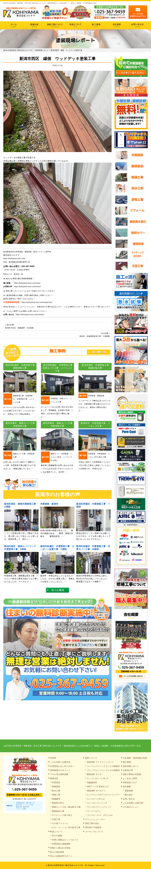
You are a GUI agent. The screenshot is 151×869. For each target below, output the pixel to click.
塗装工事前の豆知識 (132, 774)
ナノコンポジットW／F (97, 778)
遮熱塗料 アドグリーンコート (100, 762)
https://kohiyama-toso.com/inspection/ (37, 302)
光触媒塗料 (92, 782)
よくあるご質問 (130, 778)
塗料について (91, 758)
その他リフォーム (60, 823)
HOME (13, 25)
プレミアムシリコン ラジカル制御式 (103, 770)
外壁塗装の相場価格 (61, 844)
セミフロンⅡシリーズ (97, 803)
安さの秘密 (57, 836)
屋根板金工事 (58, 811)
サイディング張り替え (62, 815)
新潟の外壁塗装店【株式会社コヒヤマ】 (66, 865)
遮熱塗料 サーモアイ (96, 791)
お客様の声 (128, 770)
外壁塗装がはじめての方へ (62, 766)
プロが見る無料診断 (59, 774)
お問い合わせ (137, 25)
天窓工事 (56, 819)
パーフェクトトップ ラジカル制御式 (103, 766)
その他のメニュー (131, 807)
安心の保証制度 (57, 852)
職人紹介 (129, 795)
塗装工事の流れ (55, 25)
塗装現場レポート (131, 766)
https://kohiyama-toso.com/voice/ (27, 286)
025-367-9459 (28, 266)
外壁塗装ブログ (130, 782)
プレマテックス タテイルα (99, 815)
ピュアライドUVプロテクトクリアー (103, 795)
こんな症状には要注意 (60, 762)
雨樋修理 (56, 799)
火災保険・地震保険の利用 (135, 758)
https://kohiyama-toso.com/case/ (27, 283)
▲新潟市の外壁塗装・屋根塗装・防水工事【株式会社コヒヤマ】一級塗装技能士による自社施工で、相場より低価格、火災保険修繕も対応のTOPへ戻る (72, 746)
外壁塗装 (56, 782)
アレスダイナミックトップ (99, 807)
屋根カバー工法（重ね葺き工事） (67, 807)
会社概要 (116, 25)
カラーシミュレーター (95, 819)
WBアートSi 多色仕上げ (98, 787)
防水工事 (56, 791)
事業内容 (34, 25)
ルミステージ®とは (96, 799)
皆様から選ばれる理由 (60, 848)
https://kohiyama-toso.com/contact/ (30, 314)
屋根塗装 (56, 787)
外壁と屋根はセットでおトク (65, 840)
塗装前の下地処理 (93, 827)
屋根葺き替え (58, 803)
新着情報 (129, 791)
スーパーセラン (94, 811)
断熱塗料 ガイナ (94, 774)
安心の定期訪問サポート (61, 856)
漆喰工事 (56, 795)
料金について (75, 25)
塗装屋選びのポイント (60, 770)
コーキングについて (94, 832)
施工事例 (96, 25)
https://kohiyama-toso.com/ (14, 258)
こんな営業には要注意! (133, 803)
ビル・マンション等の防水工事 (66, 827)
